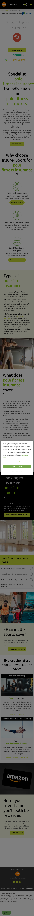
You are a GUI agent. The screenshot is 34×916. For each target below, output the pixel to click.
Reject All (17, 461)
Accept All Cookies (17, 466)
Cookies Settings (17, 471)
